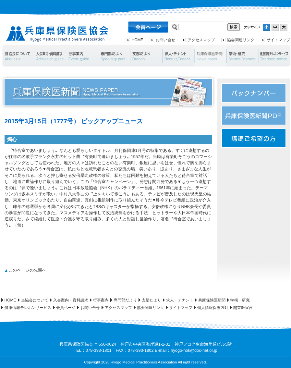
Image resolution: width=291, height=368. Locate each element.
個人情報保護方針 (212, 307)
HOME (137, 40)
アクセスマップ (201, 40)
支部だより (146, 56)
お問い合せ (165, 40)
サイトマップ (278, 40)
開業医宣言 (243, 307)
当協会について (17, 56)
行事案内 (82, 56)
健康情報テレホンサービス (28, 307)
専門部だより (114, 56)
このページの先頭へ (27, 270)
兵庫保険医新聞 (210, 56)
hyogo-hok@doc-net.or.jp (194, 350)
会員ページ (66, 307)
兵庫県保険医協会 (57, 34)
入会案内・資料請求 (50, 56)
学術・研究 (242, 56)
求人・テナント (178, 56)
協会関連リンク (240, 40)
